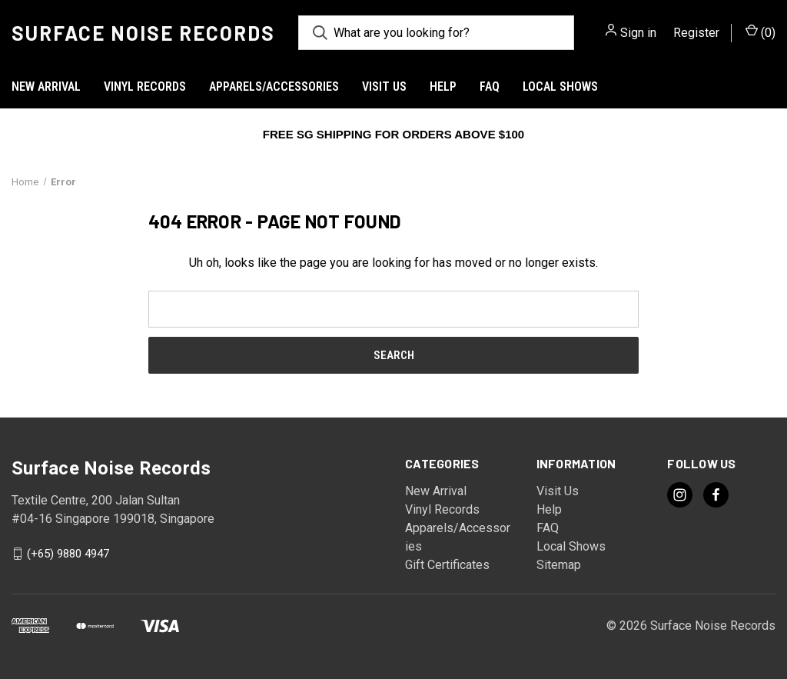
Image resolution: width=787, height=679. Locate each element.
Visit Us (384, 86)
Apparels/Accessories (274, 86)
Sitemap (558, 565)
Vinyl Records (145, 86)
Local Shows (560, 86)
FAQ (490, 86)
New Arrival (46, 86)
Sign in (638, 32)
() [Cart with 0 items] (760, 32)
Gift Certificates (447, 565)
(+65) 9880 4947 (68, 554)
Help (443, 86)
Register (696, 32)
